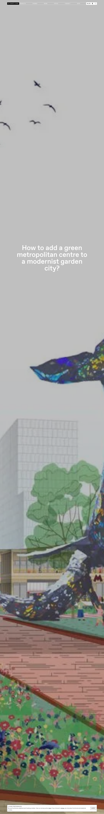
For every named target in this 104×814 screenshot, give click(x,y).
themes (34, 3)
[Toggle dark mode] (92, 3)
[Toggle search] (95, 3)
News (45, 3)
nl (87, 3)
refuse (62, 808)
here (50, 808)
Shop (78, 3)
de (90, 3)
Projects (23, 3)
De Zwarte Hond (13, 3)
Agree (93, 808)
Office (56, 3)
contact (67, 3)
